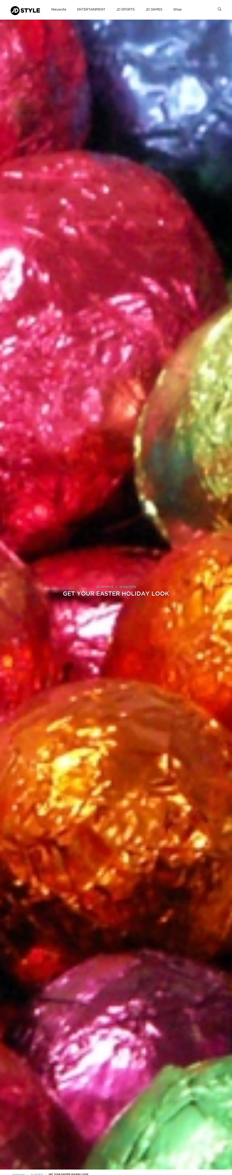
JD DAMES (154, 9)
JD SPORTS (125, 9)
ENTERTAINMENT (91, 9)
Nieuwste (58, 9)
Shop (177, 9)
